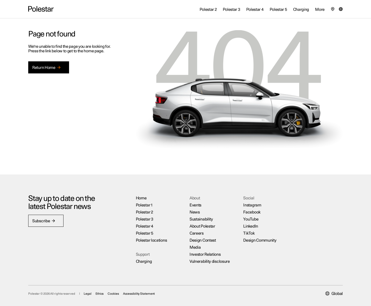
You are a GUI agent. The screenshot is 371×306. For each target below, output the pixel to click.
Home (141, 198)
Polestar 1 (144, 205)
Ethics (100, 293)
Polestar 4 (144, 226)
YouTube (250, 219)
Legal (87, 293)
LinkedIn (250, 226)
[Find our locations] (333, 9)
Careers (197, 233)
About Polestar (202, 226)
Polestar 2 (144, 212)
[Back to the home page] (41, 9)
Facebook (252, 212)
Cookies (113, 293)
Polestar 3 (144, 219)
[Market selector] (341, 9)
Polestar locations (151, 240)
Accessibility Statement (139, 293)
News (195, 212)
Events (195, 205)
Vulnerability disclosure (210, 261)
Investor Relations (205, 254)
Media (195, 247)
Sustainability (201, 219)
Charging (144, 261)
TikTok (249, 233)
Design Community (259, 240)
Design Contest (203, 240)
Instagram (252, 205)
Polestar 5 (144, 233)
